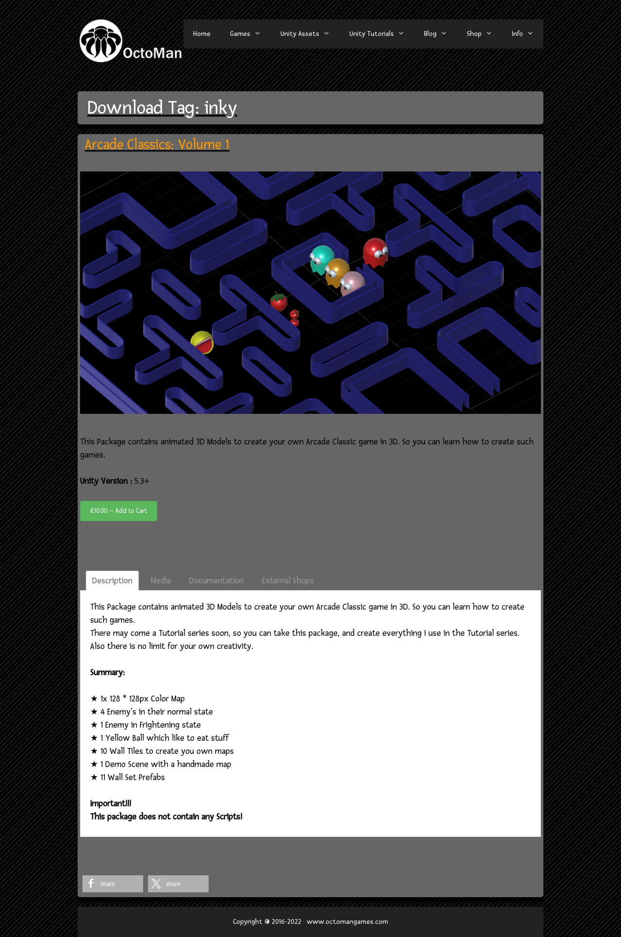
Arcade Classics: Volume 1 (157, 144)
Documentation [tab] (216, 581)
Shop (484, 34)
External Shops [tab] (288, 581)
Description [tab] (112, 581)
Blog (440, 34)
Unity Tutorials (381, 34)
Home (202, 34)
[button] (112, 883)
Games (250, 34)
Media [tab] (161, 581)
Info (527, 34)
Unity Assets (310, 34)
